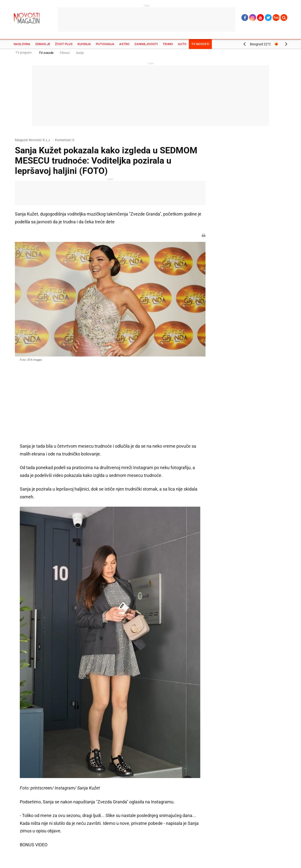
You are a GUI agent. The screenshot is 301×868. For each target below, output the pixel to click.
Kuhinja (84, 44)
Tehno (168, 44)
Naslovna (22, 44)
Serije (80, 53)
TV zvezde (46, 53)
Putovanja (105, 44)
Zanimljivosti (146, 44)
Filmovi (65, 53)
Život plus (64, 44)
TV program (23, 52)
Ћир (276, 17)
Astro (124, 44)
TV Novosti (200, 44)
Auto (182, 44)
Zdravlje (42, 44)
